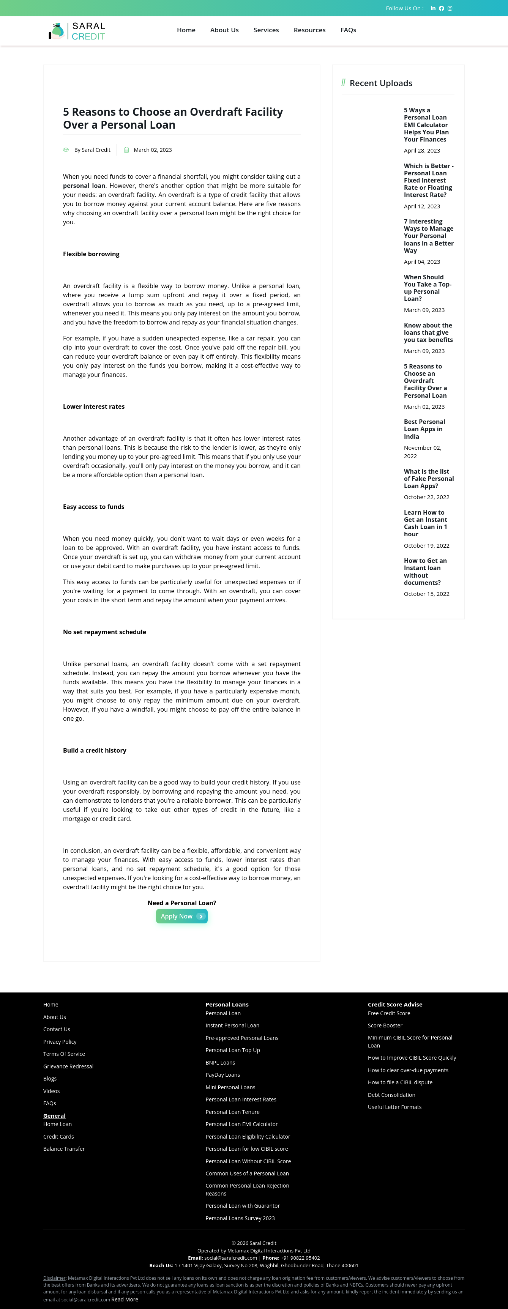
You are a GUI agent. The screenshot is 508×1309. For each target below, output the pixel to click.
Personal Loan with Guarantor (243, 1205)
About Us (224, 29)
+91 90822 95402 (300, 1257)
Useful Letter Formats (394, 1107)
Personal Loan (223, 1013)
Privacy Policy (59, 1041)
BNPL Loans (220, 1062)
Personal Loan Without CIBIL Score (248, 1161)
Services (266, 29)
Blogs (50, 1078)
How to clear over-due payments (408, 1070)
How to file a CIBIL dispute (400, 1082)
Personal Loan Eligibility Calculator (248, 1136)
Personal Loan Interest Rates (241, 1099)
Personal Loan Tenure (233, 1111)
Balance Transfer (64, 1148)
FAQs (349, 29)
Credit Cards (58, 1136)
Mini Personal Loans (231, 1087)
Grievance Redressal (68, 1066)
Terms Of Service (64, 1053)
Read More (124, 1299)
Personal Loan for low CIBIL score (247, 1148)
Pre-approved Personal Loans (242, 1037)
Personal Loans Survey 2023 (240, 1218)
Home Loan (57, 1124)
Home (186, 29)
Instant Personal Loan (233, 1025)
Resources (310, 29)
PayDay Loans (223, 1074)
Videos (51, 1091)
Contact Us (56, 1029)
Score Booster (385, 1025)
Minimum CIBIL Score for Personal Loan (410, 1041)
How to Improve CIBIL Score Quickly (412, 1057)
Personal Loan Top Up (233, 1050)
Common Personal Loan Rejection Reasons (247, 1189)
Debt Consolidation (391, 1094)
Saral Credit (263, 1243)
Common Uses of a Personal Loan (247, 1173)
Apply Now (183, 916)
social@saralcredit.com (230, 1257)
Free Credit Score (389, 1013)
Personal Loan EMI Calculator (242, 1124)
